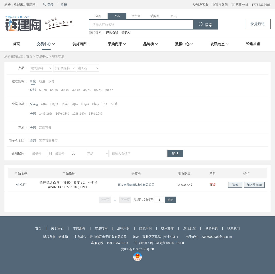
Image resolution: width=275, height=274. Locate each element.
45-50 (87, 90)
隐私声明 (145, 228)
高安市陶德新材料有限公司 (136, 185)
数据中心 (182, 44)
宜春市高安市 (48, 140)
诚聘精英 (211, 228)
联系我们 (233, 228)
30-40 (65, 90)
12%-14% (79, 113)
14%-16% (46, 113)
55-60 (98, 90)
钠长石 (21, 185)
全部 (98, 16)
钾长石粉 (112, 32)
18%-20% (95, 113)
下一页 (125, 199)
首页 (16, 44)
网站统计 (6, 272)
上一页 (105, 199)
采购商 (154, 16)
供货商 (136, 16)
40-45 (76, 90)
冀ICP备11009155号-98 (137, 249)
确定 (170, 199)
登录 (48, 4)
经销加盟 (253, 44)
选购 (235, 185)
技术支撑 (167, 228)
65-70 (54, 90)
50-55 (43, 90)
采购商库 (115, 44)
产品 (117, 16)
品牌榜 (148, 44)
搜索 (205, 25)
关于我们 (57, 228)
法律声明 (123, 228)
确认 (175, 154)
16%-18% (62, 113)
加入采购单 (254, 185)
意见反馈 (189, 228)
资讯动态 (217, 44)
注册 (64, 4)
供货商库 (79, 44)
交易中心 (44, 44)
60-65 (109, 90)
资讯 (174, 16)
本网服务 (79, 228)
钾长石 (126, 32)
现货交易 (58, 56)
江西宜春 (45, 127)
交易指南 (101, 228)
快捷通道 (258, 24)
